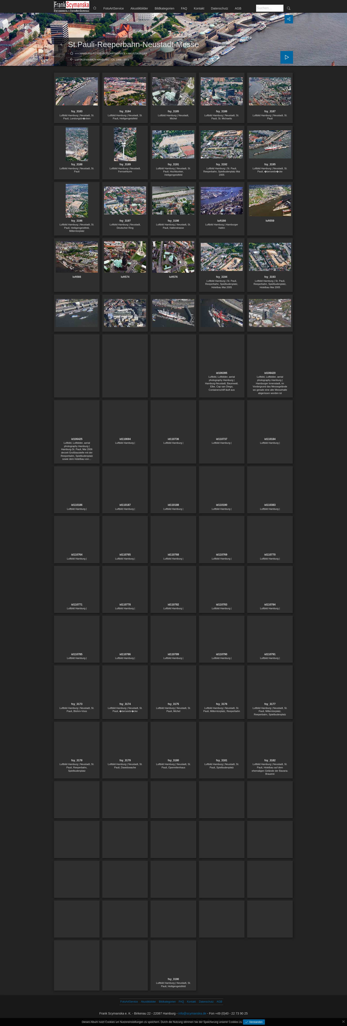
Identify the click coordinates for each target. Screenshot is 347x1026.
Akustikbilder (139, 8)
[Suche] (269, 8)
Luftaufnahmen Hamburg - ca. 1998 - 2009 (102, 59)
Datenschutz (219, 8)
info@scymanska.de (192, 1013)
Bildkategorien (164, 8)
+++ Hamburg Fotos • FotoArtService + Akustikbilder (111, 53)
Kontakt (199, 8)
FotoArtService (113, 8)
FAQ (184, 8)
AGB (238, 8)
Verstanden (255, 1022)
